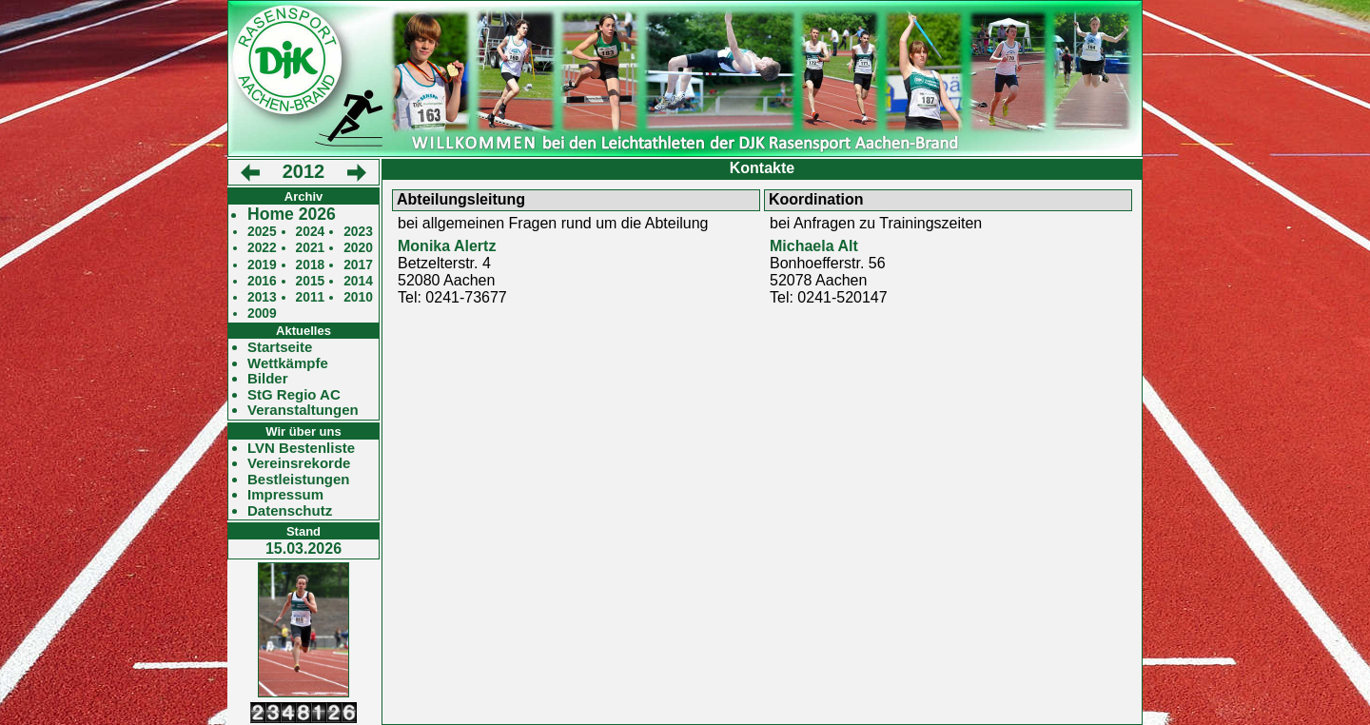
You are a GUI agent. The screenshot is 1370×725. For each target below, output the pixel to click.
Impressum (285, 494)
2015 (310, 281)
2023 (358, 232)
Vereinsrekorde (298, 463)
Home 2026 (291, 215)
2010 (358, 297)
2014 (358, 281)
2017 (358, 265)
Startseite (279, 347)
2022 (262, 248)
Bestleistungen (298, 479)
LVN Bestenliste (301, 448)
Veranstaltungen (303, 410)
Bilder (267, 378)
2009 (262, 313)
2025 (262, 232)
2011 (310, 297)
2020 (358, 248)
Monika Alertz (447, 246)
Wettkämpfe (287, 363)
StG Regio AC (294, 394)
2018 (310, 265)
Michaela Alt (814, 246)
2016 (262, 281)
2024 (310, 232)
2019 (262, 265)
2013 (262, 297)
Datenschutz (289, 511)
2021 (310, 248)
